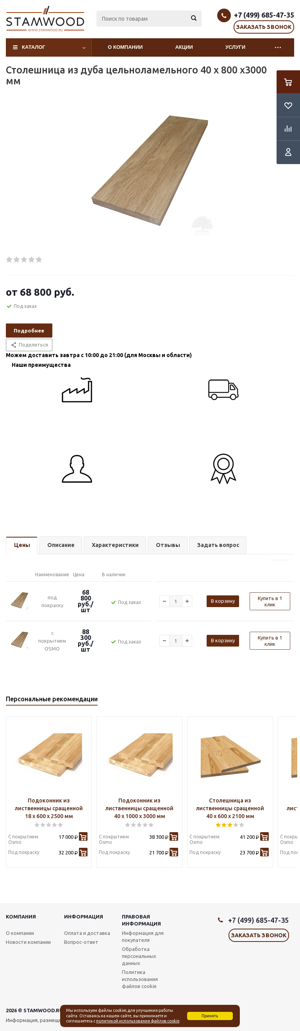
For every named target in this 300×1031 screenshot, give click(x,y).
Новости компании (28, 942)
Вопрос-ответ (81, 942)
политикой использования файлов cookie (137, 1020)
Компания (21, 916)
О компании (125, 47)
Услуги (235, 47)
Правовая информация (141, 920)
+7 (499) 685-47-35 (264, 14)
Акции (184, 47)
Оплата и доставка (87, 933)
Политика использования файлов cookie (140, 979)
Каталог (33, 47)
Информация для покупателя (143, 936)
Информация (83, 916)
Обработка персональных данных (139, 956)
